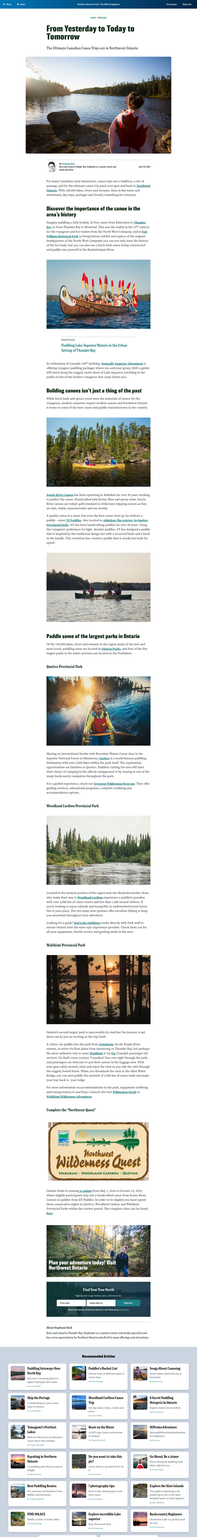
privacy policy (124, 1310)
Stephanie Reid (68, 163)
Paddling (102, 17)
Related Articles (68, 339)
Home (93, 17)
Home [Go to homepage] (21, 4)
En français (172, 4)
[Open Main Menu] (7, 4)
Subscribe (187, 4)
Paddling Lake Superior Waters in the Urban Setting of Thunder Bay (94, 348)
